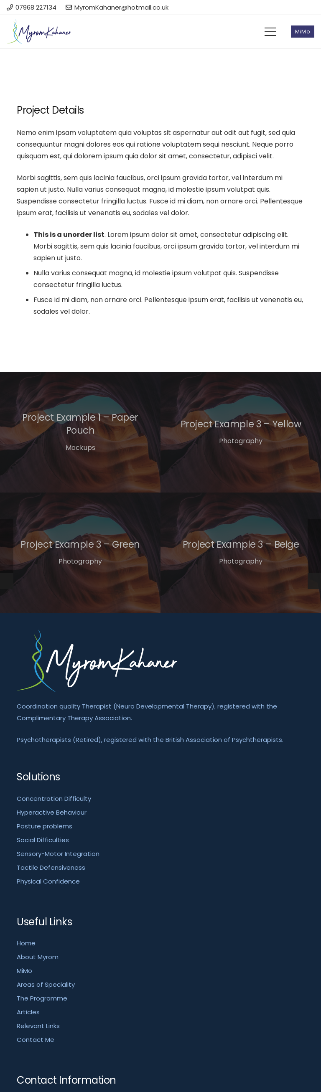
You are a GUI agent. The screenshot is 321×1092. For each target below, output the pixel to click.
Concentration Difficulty (54, 798)
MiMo (24, 970)
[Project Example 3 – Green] (80, 553)
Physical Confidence (48, 881)
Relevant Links (38, 1025)
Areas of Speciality (46, 984)
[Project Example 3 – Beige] (240, 553)
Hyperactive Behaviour (52, 812)
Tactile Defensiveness (51, 867)
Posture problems (44, 826)
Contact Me (35, 1039)
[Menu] (270, 31)
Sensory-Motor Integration (58, 853)
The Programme (42, 998)
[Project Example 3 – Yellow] (240, 432)
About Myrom (38, 956)
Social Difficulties (43, 840)
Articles (28, 1012)
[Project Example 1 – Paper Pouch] (80, 432)
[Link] (39, 31)
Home (26, 943)
